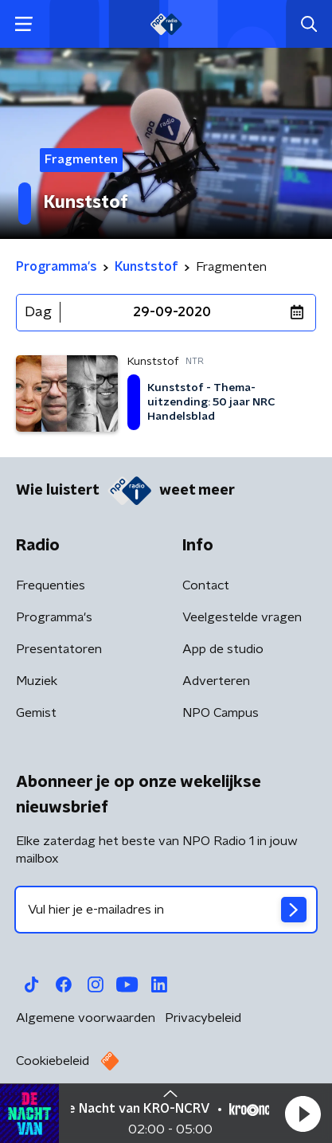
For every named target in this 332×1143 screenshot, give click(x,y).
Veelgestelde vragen (242, 617)
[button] (302, 1113)
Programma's (54, 617)
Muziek (36, 681)
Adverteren (216, 681)
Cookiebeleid (52, 1061)
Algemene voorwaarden (85, 1018)
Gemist (36, 713)
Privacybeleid (203, 1018)
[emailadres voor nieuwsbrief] (166, 909)
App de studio (223, 649)
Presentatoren (59, 649)
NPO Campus (220, 713)
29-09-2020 (172, 312)
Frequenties (50, 585)
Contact (205, 585)
